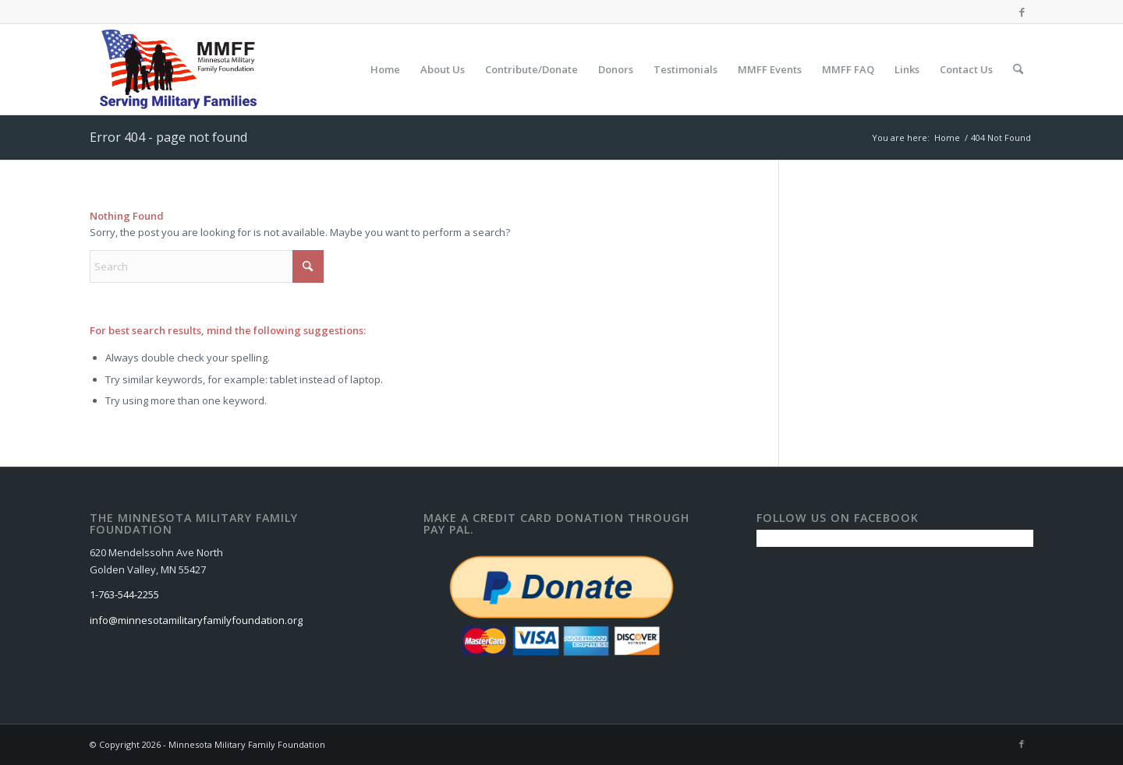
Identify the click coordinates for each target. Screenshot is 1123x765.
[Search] (1018, 69)
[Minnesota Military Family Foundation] (182, 69)
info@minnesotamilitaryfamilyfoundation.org (196, 620)
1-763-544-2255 (124, 594)
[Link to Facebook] (1021, 11)
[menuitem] (385, 69)
